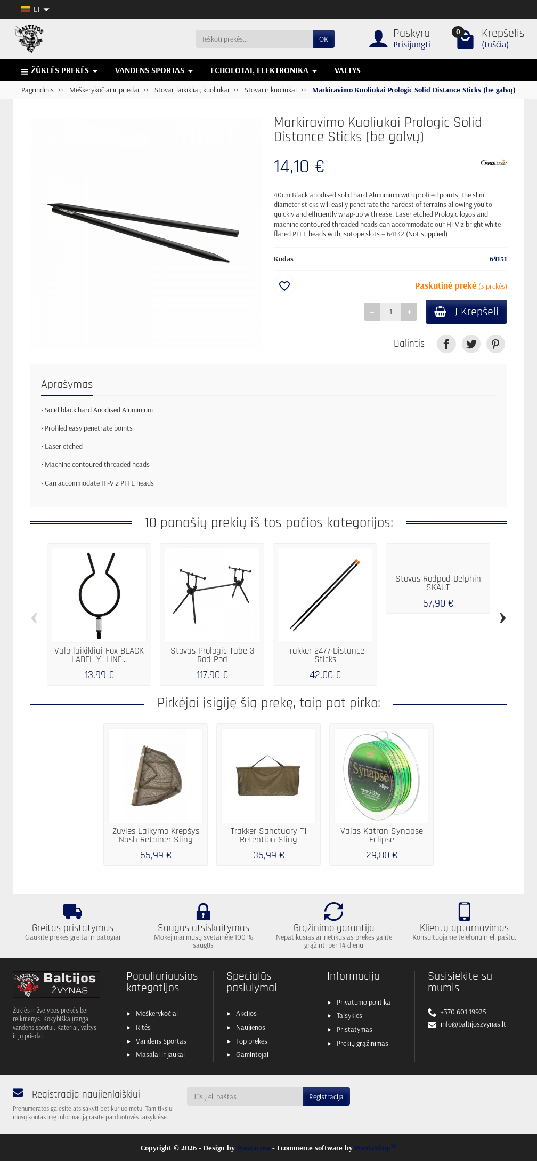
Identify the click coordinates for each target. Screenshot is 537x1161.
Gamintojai (252, 1054)
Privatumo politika (363, 1002)
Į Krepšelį (466, 312)
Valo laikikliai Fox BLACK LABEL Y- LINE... (99, 656)
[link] (446, 344)
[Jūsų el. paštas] (245, 1096)
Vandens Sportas (161, 1041)
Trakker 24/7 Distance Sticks (325, 656)
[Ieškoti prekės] (254, 39)
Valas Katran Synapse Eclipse (381, 836)
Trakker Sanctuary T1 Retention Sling (268, 836)
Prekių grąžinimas (362, 1043)
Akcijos (246, 1013)
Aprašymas (67, 384)
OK (323, 39)
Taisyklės (349, 1015)
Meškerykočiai (157, 1013)
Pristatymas (354, 1029)
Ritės (143, 1027)
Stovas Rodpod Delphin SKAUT (438, 584)
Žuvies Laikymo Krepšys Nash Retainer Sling (155, 836)
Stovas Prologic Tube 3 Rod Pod (212, 656)
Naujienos (250, 1027)
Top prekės (251, 1041)
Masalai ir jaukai (160, 1054)
